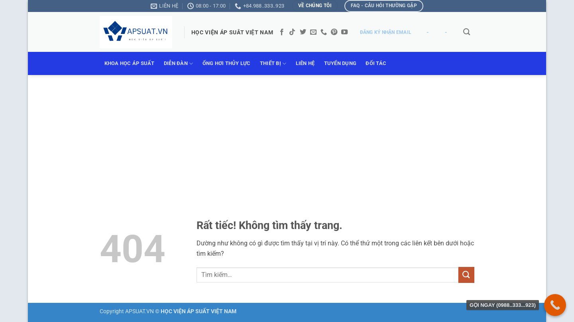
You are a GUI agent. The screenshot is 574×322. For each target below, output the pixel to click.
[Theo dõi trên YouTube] (344, 32)
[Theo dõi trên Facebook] (282, 32)
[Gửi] (466, 274)
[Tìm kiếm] (466, 32)
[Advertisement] (287, 135)
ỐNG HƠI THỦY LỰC (226, 63)
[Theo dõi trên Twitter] (303, 32)
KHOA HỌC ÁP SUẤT (129, 63)
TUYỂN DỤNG (340, 63)
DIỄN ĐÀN (178, 63)
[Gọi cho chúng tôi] (323, 32)
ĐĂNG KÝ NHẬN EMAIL (385, 32)
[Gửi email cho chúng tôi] (313, 32)
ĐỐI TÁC (376, 63)
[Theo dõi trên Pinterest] (334, 32)
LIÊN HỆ (305, 63)
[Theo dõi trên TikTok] (292, 32)
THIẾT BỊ (273, 63)
